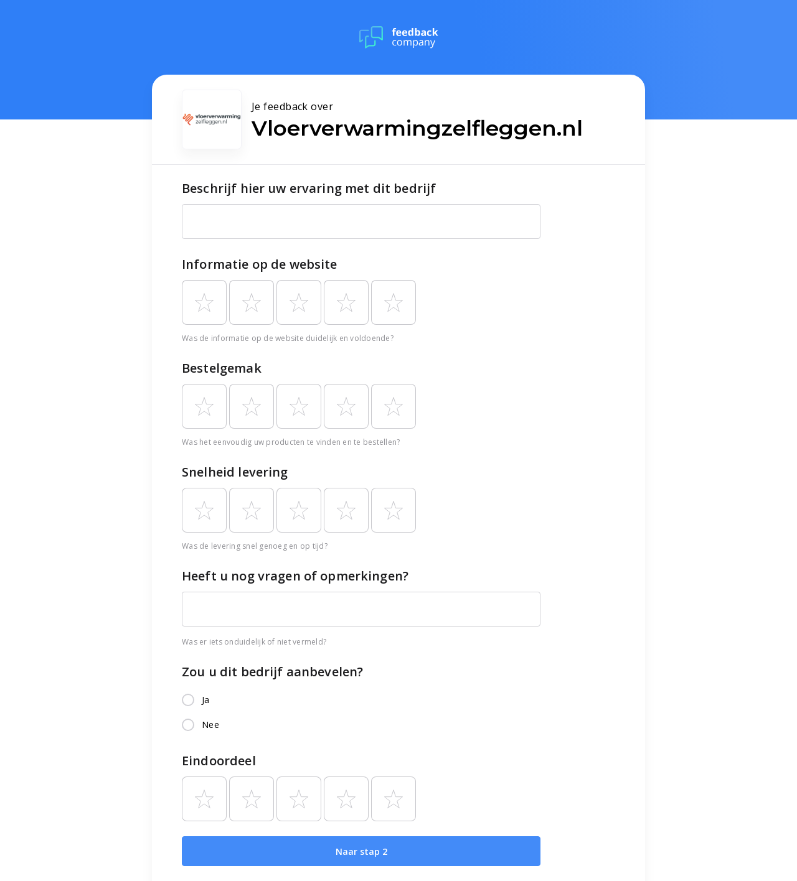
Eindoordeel (219, 760)
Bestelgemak (222, 368)
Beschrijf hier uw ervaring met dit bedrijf (309, 188)
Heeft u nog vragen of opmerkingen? (295, 575)
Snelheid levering (235, 472)
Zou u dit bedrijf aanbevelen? (272, 671)
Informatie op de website (259, 264)
